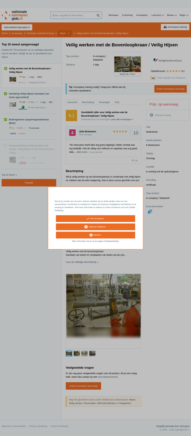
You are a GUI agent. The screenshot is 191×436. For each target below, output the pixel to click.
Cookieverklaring (111, 241)
